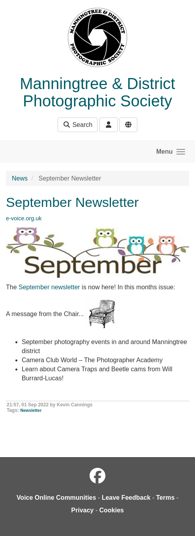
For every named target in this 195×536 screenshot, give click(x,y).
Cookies (111, 510)
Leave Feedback (126, 497)
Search (77, 124)
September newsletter (49, 287)
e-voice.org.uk (23, 218)
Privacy (82, 510)
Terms (165, 497)
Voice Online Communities (56, 497)
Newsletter (30, 410)
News (20, 178)
